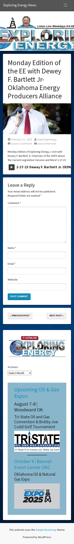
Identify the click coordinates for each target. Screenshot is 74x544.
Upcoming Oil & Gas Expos (36, 393)
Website (13, 279)
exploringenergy (45, 139)
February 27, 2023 (20, 139)
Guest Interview (46, 143)
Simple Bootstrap (46, 530)
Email (12, 263)
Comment (14, 203)
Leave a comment (20, 143)
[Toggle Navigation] (65, 5)
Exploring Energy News (19, 5)
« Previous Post (20, 315)
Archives (13, 367)
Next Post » (57, 315)
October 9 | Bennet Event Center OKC (33, 464)
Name (12, 248)
